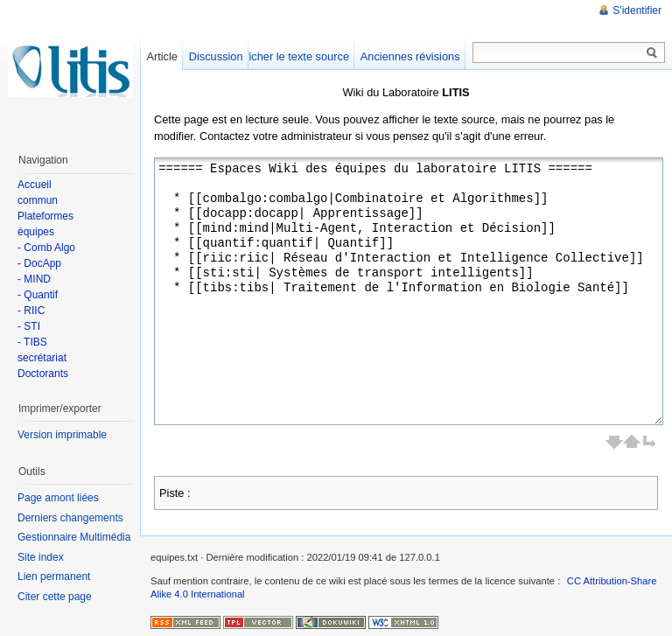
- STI (29, 326)
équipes (36, 232)
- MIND (34, 279)
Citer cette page (55, 597)
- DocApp (39, 263)
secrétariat (42, 358)
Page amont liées (58, 498)
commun (38, 200)
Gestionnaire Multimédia (74, 537)
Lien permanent (54, 576)
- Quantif (38, 295)
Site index (41, 557)
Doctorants (43, 373)
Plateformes (46, 216)
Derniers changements (70, 518)
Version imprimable (62, 435)
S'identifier (637, 10)
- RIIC (31, 310)
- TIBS (32, 342)
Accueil (35, 184)
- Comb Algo (46, 247)
